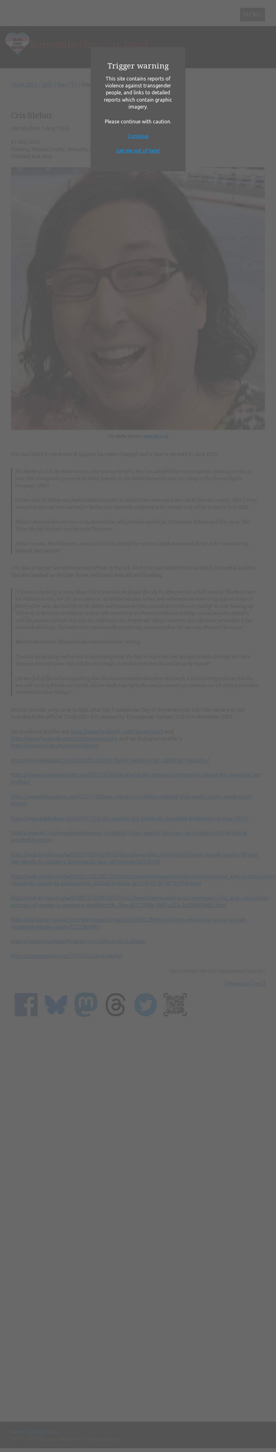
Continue (138, 136)
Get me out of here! (138, 150)
